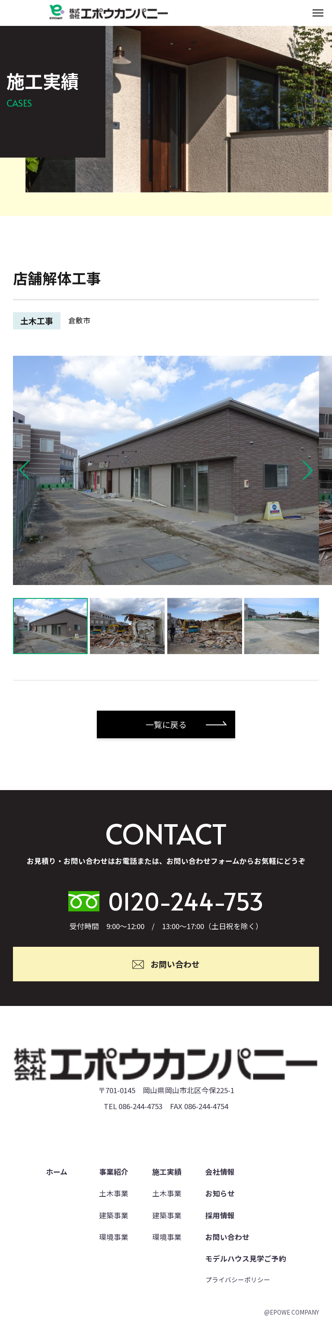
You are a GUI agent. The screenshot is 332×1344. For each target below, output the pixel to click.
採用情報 (220, 1215)
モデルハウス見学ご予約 (245, 1258)
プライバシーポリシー (237, 1279)
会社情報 (220, 1172)
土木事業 (113, 1193)
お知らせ (220, 1193)
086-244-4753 (140, 1106)
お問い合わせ (227, 1237)
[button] (24, 470)
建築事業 (113, 1215)
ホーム (56, 1172)
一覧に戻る (166, 724)
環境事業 (113, 1237)
